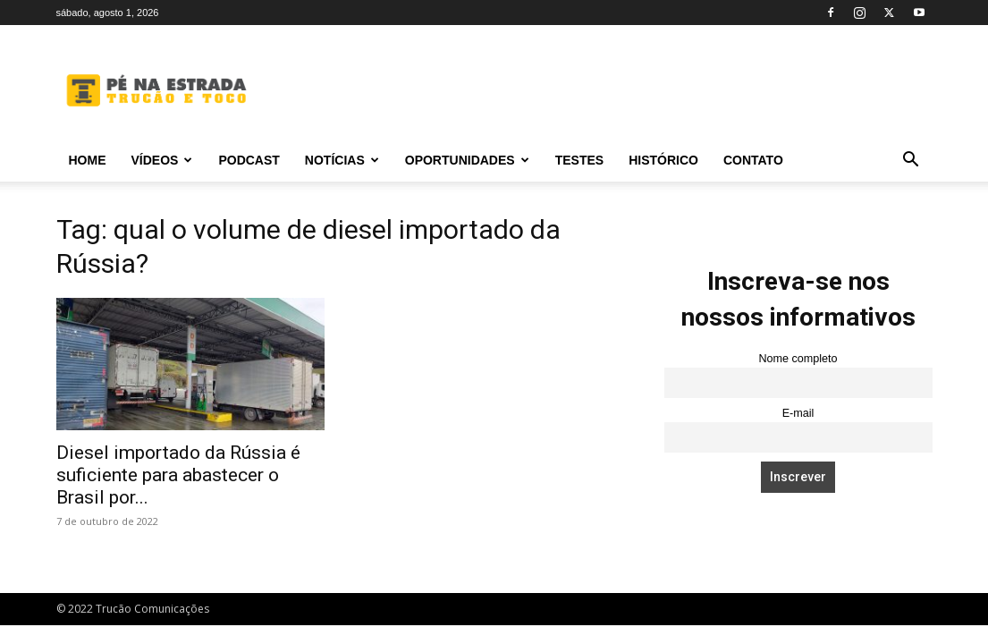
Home (87, 160)
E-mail (798, 413)
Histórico (663, 160)
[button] (911, 161)
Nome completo (797, 358)
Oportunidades (467, 160)
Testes (579, 160)
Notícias (342, 160)
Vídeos (162, 160)
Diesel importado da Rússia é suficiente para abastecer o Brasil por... (178, 475)
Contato (753, 160)
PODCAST (248, 160)
